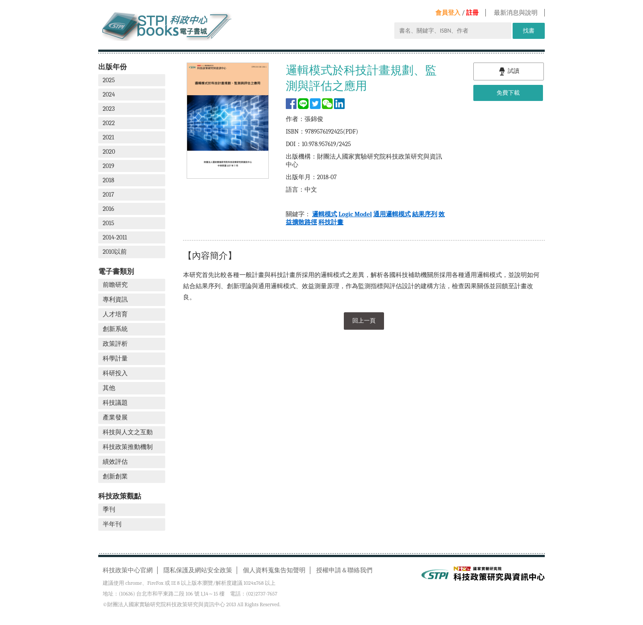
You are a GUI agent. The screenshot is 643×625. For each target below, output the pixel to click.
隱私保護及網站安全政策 (197, 570)
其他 (109, 388)
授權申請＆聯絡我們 (344, 570)
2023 (109, 109)
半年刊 (112, 524)
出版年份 (112, 67)
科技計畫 (330, 222)
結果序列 (424, 214)
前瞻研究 (115, 285)
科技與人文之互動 (128, 432)
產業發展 (115, 417)
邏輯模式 (324, 214)
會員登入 (447, 13)
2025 (109, 80)
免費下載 (508, 92)
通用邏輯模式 (392, 214)
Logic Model (355, 214)
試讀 (508, 71)
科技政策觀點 (119, 496)
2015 (108, 223)
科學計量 (115, 358)
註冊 (472, 13)
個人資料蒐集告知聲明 (274, 570)
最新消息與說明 (516, 13)
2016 (108, 209)
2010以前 (115, 252)
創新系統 (115, 329)
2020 (109, 151)
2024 (109, 94)
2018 (108, 180)
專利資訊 (115, 299)
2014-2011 (115, 237)
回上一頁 (364, 320)
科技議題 (115, 403)
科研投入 (115, 373)
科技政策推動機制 (128, 447)
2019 (108, 166)
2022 (109, 123)
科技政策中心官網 (128, 570)
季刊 (109, 509)
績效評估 (115, 462)
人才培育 (115, 314)
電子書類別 (116, 271)
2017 (108, 194)
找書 (528, 30)
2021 (108, 137)
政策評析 (115, 344)
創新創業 (115, 476)
